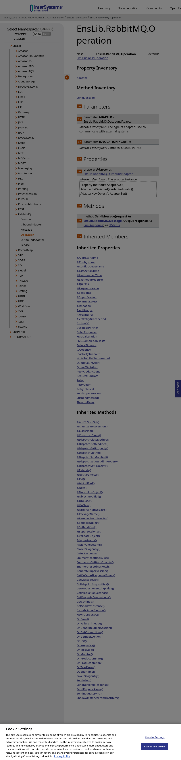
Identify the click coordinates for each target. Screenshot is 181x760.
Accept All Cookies (154, 751)
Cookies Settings (155, 741)
